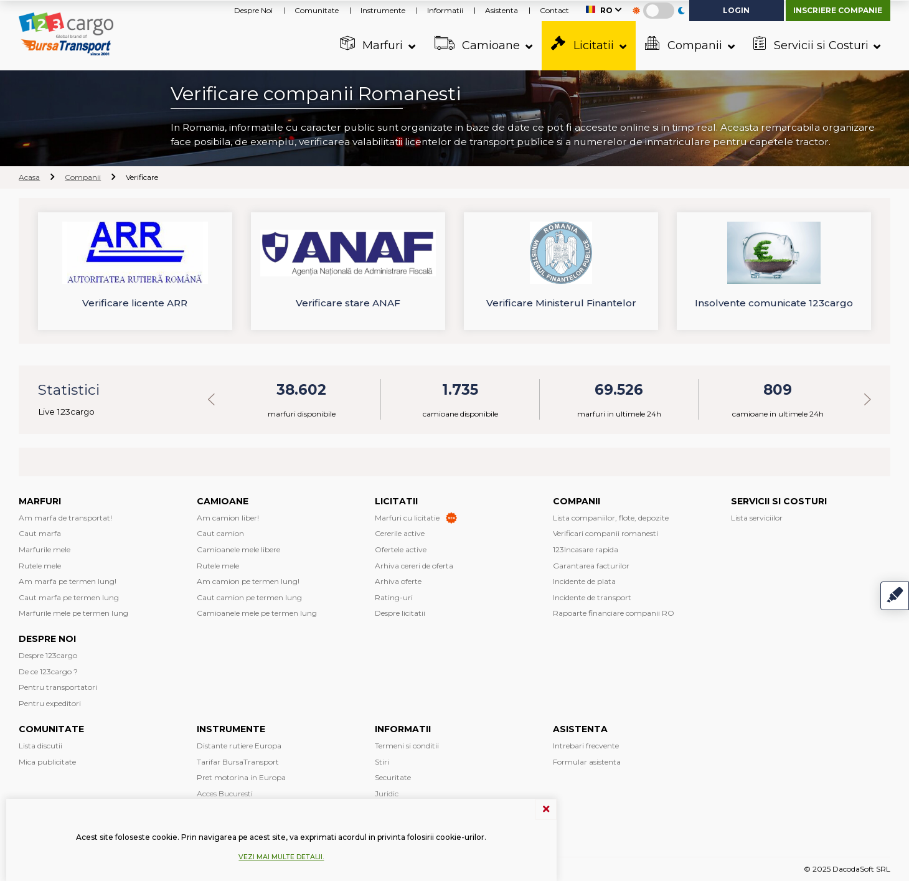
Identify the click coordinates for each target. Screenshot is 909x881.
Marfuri (373, 44)
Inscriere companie (837, 10)
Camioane (479, 44)
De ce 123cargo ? (48, 671)
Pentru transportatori (58, 687)
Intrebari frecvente (586, 745)
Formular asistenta (587, 761)
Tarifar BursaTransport (238, 761)
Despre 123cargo (48, 655)
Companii (685, 44)
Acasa (29, 177)
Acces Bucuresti (225, 793)
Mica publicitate (47, 761)
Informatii (445, 10)
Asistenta (501, 10)
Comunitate (316, 10)
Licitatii (584, 44)
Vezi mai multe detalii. (281, 857)
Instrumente (382, 10)
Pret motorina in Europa (241, 777)
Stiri (382, 761)
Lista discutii (40, 745)
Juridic (386, 793)
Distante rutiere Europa (239, 745)
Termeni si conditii (407, 745)
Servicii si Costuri (812, 44)
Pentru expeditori (50, 703)
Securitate (393, 777)
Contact (554, 10)
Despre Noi (253, 10)
